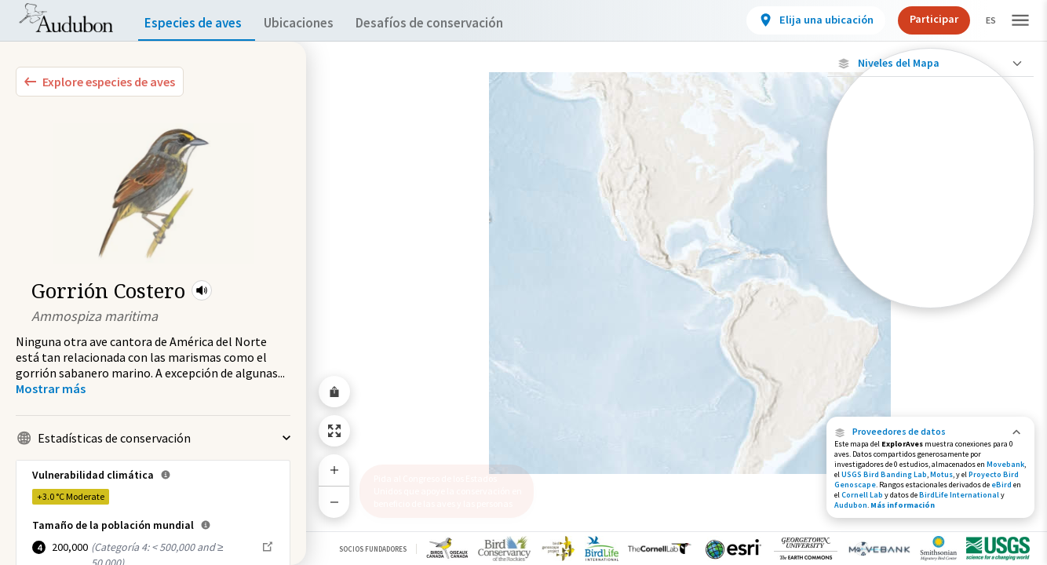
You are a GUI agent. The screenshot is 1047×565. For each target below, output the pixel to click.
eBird (1001, 484)
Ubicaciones (313, 23)
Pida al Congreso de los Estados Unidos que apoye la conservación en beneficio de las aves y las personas (442, 484)
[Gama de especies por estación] (930, 217)
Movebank (1005, 464)
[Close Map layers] (930, 63)
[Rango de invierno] (930, 270)
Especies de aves (196, 23)
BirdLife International (959, 495)
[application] (523, 282)
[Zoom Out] (334, 502)
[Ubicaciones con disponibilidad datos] (930, 163)
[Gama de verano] (930, 244)
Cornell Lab (862, 495)
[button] (202, 290)
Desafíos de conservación (454, 23)
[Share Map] (334, 391)
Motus (941, 474)
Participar (920, 19)
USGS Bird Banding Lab (884, 474)
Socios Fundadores (373, 549)
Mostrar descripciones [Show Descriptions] (930, 312)
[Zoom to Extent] (334, 431)
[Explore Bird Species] (100, 82)
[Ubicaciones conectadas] (930, 190)
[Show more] (51, 388)
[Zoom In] (334, 470)
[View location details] (802, 20)
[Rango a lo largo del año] (930, 297)
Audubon (850, 505)
